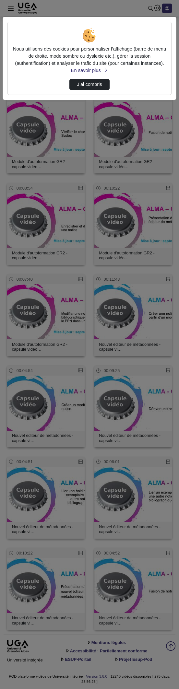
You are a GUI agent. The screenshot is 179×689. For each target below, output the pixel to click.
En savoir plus (89, 70)
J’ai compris (89, 84)
